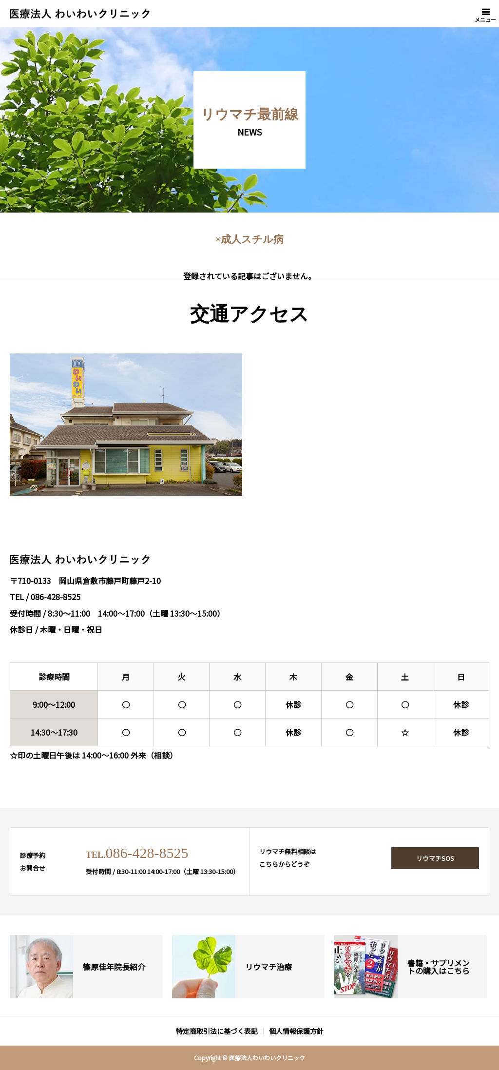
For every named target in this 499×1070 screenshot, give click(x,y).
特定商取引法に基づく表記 (217, 1031)
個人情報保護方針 (296, 1031)
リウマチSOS (435, 858)
